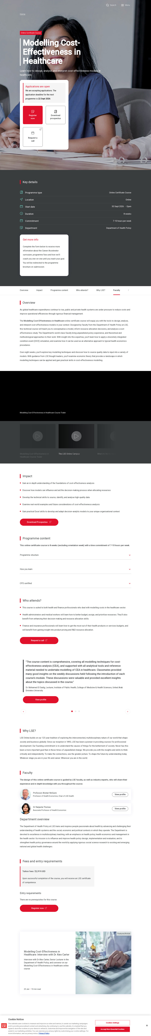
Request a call (39, 640)
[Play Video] (38, 436)
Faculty (116, 290)
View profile (40, 699)
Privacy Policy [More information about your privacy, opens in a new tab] (44, 1033)
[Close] (147, 1025)
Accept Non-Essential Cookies (112, 1029)
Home (22, 14)
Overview (24, 290)
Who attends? (82, 290)
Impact (39, 290)
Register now (33, 115)
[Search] (111, 5)
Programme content (59, 290)
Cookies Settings (112, 1023)
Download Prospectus (39, 521)
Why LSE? (100, 290)
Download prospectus (55, 115)
